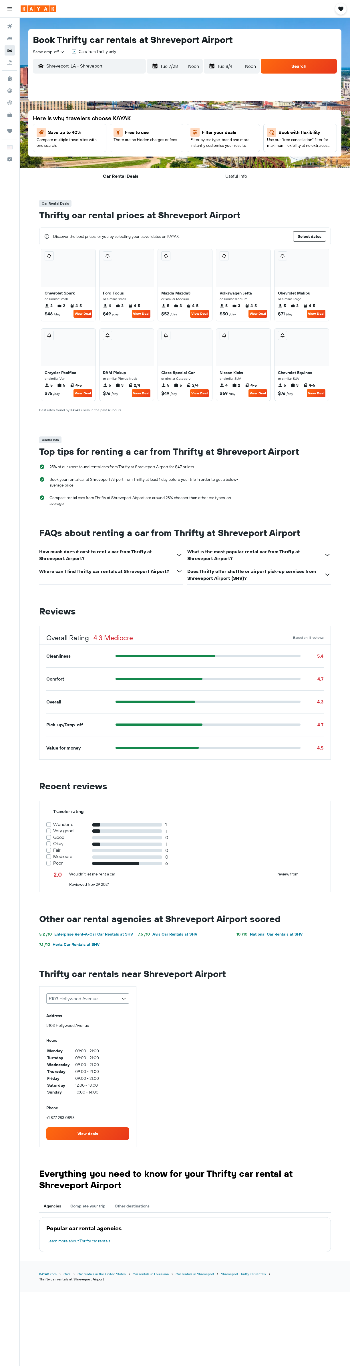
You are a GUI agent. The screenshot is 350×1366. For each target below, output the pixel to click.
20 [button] (97, 160)
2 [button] (138, 119)
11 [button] (165, 133)
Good (58, 837)
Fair (56, 850)
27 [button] (97, 174)
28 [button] (110, 174)
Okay (58, 843)
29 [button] (124, 174)
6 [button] (97, 133)
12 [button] (83, 147)
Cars (67, 1274)
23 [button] (138, 160)
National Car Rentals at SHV (269, 934)
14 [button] (111, 147)
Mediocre (62, 856)
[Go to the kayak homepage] (38, 8)
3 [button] (152, 119)
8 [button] (124, 133)
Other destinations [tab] (132, 1206)
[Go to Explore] (9, 90)
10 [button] (152, 133)
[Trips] (9, 131)
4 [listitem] (107, 305)
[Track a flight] (9, 102)
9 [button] (138, 133)
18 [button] (166, 147)
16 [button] (138, 147)
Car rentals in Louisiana (151, 1274)
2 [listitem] (49, 305)
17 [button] (152, 147)
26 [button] (83, 174)
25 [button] (165, 160)
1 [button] (124, 119)
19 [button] (83, 160)
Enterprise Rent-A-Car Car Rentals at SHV (86, 934)
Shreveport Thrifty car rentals (243, 1274)
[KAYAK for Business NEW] (9, 114)
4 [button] (165, 119)
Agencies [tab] (52, 1206)
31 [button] (152, 174)
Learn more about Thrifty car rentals (78, 1241)
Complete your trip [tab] (88, 1206)
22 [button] (124, 160)
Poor (58, 863)
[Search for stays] (9, 38)
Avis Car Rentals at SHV (167, 934)
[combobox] (49, 52)
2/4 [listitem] (134, 385)
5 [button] (83, 133)
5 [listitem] (165, 305)
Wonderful (64, 824)
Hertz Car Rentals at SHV (69, 944)
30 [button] (138, 174)
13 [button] (97, 147)
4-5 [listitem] (76, 305)
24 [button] (151, 160)
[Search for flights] (9, 26)
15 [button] (124, 147)
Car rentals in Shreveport (195, 1274)
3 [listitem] (178, 305)
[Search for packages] (9, 62)
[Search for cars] (9, 50)
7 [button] (111, 133)
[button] (9, 9)
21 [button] (111, 160)
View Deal (83, 313)
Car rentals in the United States (101, 1274)
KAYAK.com (48, 1274)
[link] (87, 1133)
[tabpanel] (185, 1234)
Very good (63, 830)
